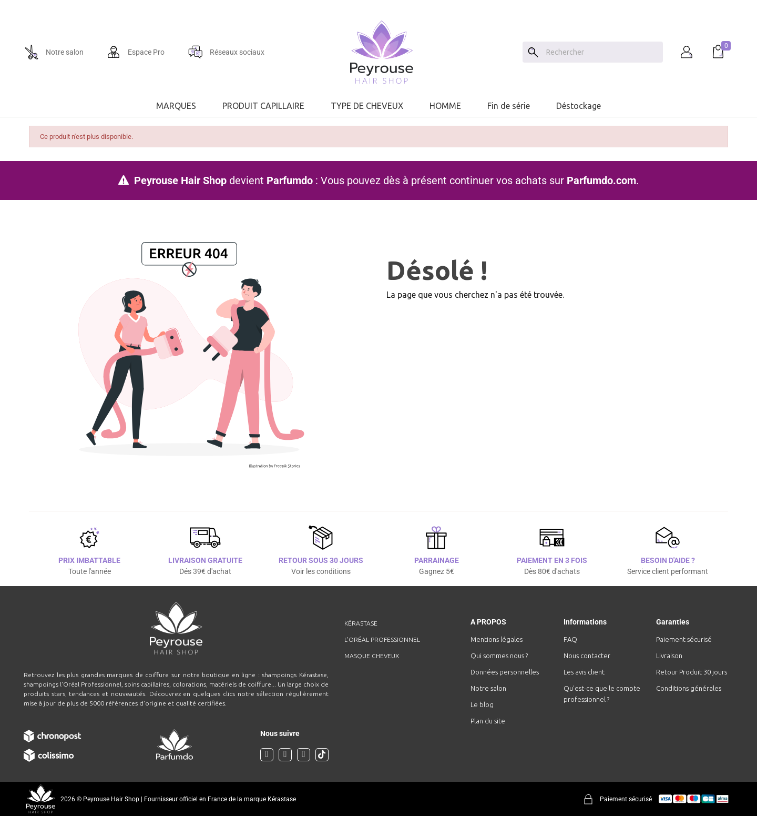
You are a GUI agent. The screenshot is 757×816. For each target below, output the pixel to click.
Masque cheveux (371, 655)
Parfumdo (290, 180)
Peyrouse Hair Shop (180, 180)
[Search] (533, 52)
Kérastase (360, 623)
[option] (378, 4)
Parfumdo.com (601, 180)
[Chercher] (602, 52)
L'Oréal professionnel (382, 639)
